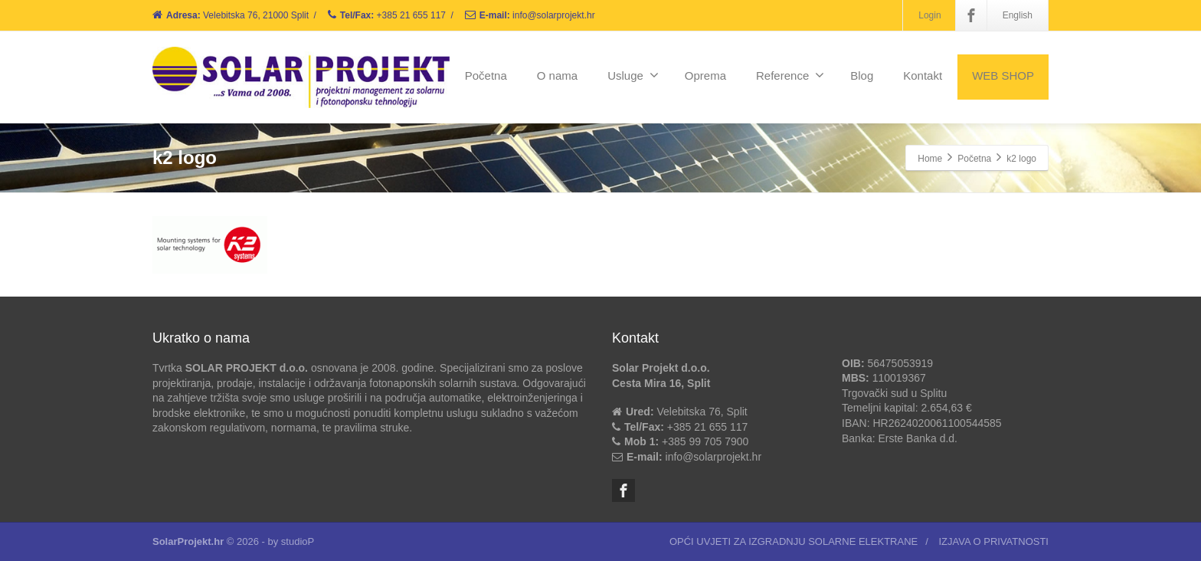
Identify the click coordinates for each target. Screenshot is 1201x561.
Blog (861, 75)
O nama (557, 75)
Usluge (633, 75)
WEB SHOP (1003, 75)
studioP (297, 541)
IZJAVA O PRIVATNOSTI (993, 541)
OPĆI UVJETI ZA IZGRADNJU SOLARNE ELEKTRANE (793, 541)
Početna (486, 75)
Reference (790, 75)
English (1017, 15)
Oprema (705, 75)
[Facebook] (971, 15)
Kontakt (922, 75)
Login (929, 15)
